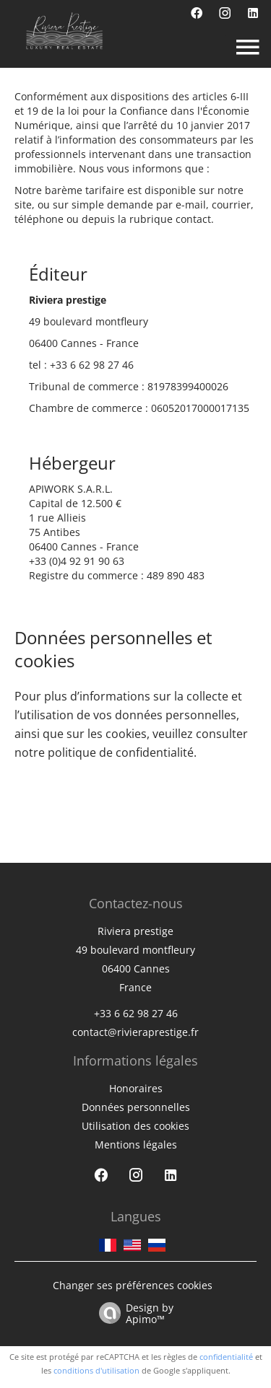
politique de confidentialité (121, 752)
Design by (132, 1313)
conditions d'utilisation (96, 1370)
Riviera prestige (135, 931)
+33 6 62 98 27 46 (92, 365)
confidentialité (226, 1356)
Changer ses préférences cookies (132, 1285)
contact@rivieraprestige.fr (135, 1032)
